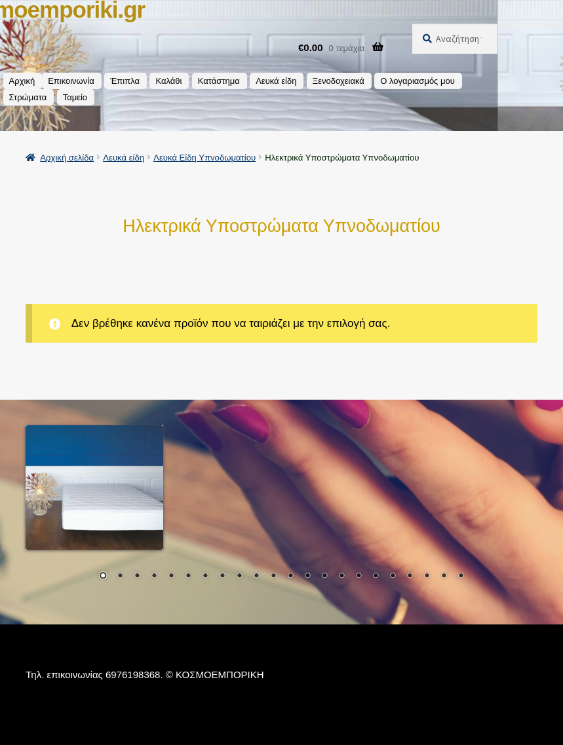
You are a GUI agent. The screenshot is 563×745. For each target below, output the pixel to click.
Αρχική (22, 81)
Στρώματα (28, 97)
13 (307, 576)
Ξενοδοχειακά (338, 81)
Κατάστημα (219, 81)
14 (324, 576)
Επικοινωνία (71, 81)
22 (461, 576)
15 (341, 576)
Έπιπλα (125, 81)
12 (290, 576)
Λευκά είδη (276, 81)
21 (444, 576)
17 (375, 576)
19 (409, 576)
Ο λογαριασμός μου (417, 81)
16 (358, 576)
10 (256, 576)
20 (426, 576)
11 (273, 576)
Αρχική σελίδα (67, 157)
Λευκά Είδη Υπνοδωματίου (204, 157)
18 (392, 576)
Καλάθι (168, 81)
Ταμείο (75, 97)
